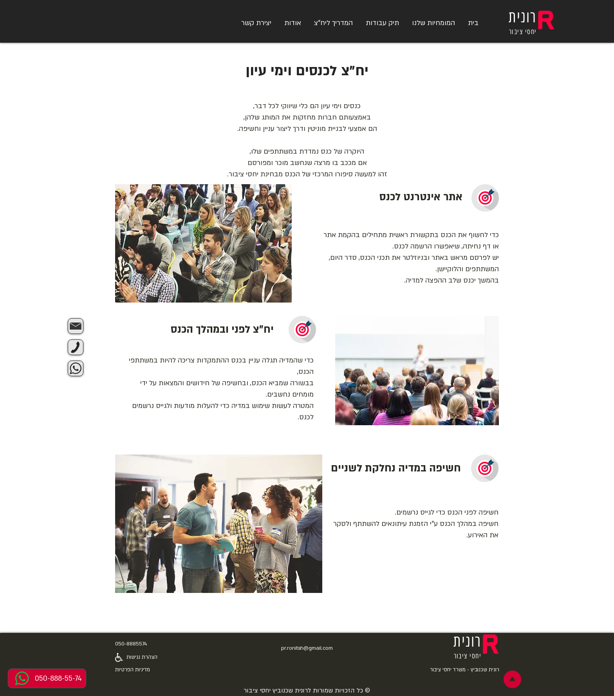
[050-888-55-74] (47, 678)
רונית (522, 16)
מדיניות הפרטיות (132, 669)
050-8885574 (131, 643)
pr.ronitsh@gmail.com (307, 648)
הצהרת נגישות (141, 657)
